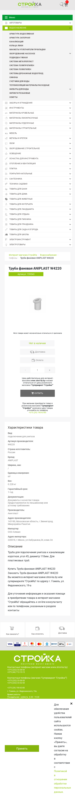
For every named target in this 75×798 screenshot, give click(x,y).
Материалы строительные (38, 128)
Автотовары (38, 23)
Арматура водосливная (21, 33)
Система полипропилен (21, 65)
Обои (38, 143)
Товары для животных (19, 199)
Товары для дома (38, 194)
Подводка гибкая (18, 57)
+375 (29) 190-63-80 (37, 412)
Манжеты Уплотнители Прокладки (27, 49)
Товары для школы (17, 234)
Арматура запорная (19, 37)
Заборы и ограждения (38, 102)
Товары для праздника (38, 224)
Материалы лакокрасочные (38, 118)
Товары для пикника (38, 219)
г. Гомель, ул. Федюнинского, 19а (22, 691)
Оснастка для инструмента (38, 158)
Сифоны (13, 77)
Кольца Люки (16, 45)
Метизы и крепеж (38, 138)
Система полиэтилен (20, 69)
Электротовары (38, 244)
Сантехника (38, 178)
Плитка (38, 168)
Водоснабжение (38, 28)
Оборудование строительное (38, 148)
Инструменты (38, 108)
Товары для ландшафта (38, 209)
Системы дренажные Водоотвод (26, 73)
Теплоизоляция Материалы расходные (29, 85)
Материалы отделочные (38, 123)
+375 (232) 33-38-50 (16, 670)
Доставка (40, 352)
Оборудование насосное (40, 54)
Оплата (39, 360)
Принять (22, 748)
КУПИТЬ (38, 393)
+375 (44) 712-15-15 (16, 672)
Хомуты (13, 97)
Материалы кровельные (38, 113)
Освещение (38, 153)
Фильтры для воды (40, 89)
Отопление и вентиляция (38, 163)
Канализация (16, 41)
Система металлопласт (21, 61)
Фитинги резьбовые (19, 93)
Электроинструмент (38, 239)
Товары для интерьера (38, 204)
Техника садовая (38, 183)
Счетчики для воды (19, 81)
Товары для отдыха (38, 214)
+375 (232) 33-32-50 (16, 683)
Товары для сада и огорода (38, 229)
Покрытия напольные (38, 173)
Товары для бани (38, 189)
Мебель (11, 133)
